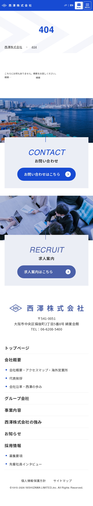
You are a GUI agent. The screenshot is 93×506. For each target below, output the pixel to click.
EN (71, 5)
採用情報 (13, 445)
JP (65, 5)
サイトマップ (62, 480)
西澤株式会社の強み (23, 422)
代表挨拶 (15, 378)
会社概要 (13, 360)
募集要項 (15, 455)
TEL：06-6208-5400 (46, 329)
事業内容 (13, 410)
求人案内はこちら (38, 271)
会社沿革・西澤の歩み (25, 386)
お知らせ (13, 433)
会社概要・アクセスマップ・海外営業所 (38, 370)
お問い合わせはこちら (42, 174)
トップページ (17, 348)
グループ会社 (17, 398)
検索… (8, 77)
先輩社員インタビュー (25, 464)
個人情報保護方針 (33, 480)
